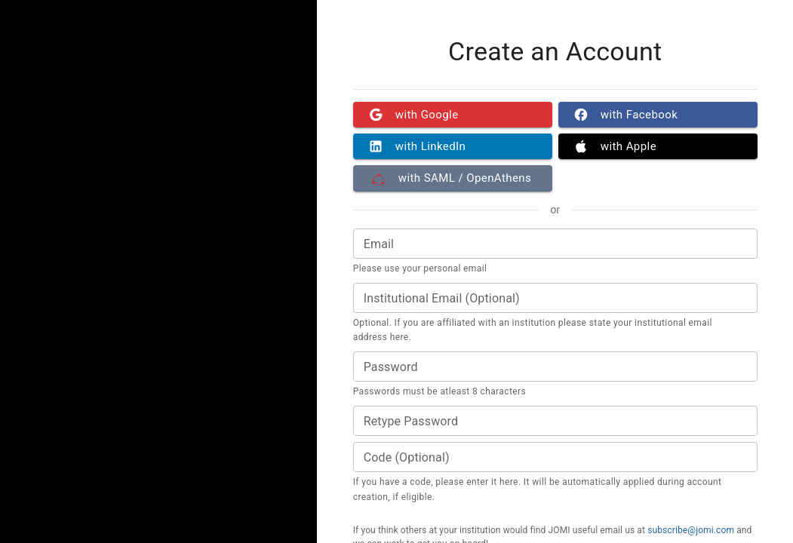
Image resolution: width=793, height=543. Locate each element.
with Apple (658, 146)
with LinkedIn (452, 146)
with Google (452, 114)
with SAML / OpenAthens (452, 178)
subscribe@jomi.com (690, 530)
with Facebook (658, 114)
